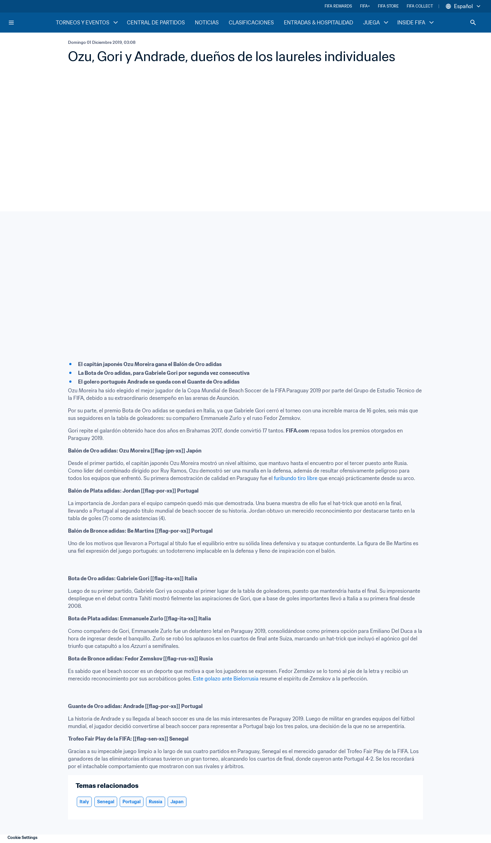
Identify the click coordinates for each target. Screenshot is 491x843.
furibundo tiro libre (295, 478)
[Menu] (11, 22)
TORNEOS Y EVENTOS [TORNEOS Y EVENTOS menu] (87, 22)
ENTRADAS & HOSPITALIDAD (318, 22)
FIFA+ (365, 6)
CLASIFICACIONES (251, 22)
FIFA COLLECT (420, 6)
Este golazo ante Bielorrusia (226, 678)
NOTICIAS (207, 22)
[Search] (473, 22)
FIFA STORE (388, 6)
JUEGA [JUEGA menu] (376, 22)
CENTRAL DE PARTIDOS (156, 22)
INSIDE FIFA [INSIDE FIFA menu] (416, 22)
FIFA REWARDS (338, 6)
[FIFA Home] (31, 22)
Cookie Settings (23, 837)
